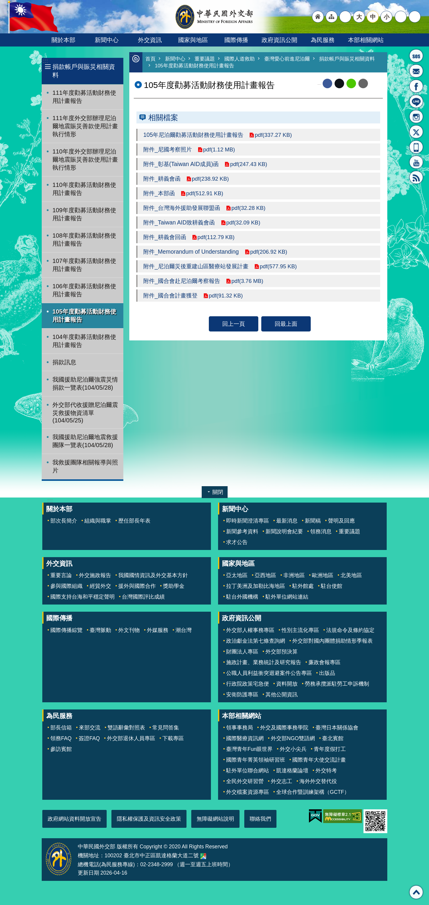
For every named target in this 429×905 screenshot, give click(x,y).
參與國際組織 (66, 586)
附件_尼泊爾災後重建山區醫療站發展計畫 (195, 266)
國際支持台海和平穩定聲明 (82, 597)
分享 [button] (401, 17)
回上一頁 (233, 323)
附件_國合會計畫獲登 (170, 295)
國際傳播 (236, 40)
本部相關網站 (366, 40)
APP (416, 147)
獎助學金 (173, 586)
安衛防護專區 (242, 695)
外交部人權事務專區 (250, 630)
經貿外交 (100, 586)
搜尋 (415, 17)
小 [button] (386, 16)
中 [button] (373, 16)
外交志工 (281, 781)
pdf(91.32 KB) (226, 295)
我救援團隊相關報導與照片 (85, 466)
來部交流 (89, 728)
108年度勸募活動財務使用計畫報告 (84, 239)
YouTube (416, 162)
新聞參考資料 (242, 531)
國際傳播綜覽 (66, 630)
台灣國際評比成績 (143, 597)
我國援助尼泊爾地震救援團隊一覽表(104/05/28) (85, 441)
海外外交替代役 (318, 781)
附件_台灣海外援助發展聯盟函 (181, 207)
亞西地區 (265, 575)
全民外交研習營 (245, 781)
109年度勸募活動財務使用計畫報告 (84, 214)
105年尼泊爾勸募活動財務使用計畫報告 (193, 134)
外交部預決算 (281, 652)
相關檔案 (163, 117)
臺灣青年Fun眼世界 (249, 749)
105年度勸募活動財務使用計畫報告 (84, 315)
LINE (416, 101)
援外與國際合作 (137, 586)
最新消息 (287, 521)
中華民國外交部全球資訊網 (214, 16)
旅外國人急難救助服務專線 (416, 55)
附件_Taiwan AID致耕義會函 (179, 222)
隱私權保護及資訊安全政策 (149, 819)
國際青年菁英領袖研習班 (255, 760)
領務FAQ (61, 738)
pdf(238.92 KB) (211, 178)
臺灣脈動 (100, 630)
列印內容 (375, 83)
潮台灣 (183, 630)
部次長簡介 (63, 521)
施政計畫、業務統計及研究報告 (263, 662)
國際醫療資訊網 (245, 738)
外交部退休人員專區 (131, 738)
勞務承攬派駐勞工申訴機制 (337, 684)
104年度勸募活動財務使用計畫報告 (84, 341)
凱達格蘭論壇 (292, 771)
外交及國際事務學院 (284, 728)
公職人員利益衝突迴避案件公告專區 (269, 673)
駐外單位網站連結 (286, 597)
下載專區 (173, 738)
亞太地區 (237, 575)
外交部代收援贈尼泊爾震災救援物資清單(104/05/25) (85, 413)
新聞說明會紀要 (284, 531)
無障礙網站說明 (215, 819)
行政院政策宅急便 (247, 684)
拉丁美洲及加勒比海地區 (255, 586)
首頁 (150, 59)
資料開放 (287, 684)
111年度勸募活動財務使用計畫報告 (84, 96)
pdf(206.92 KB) (269, 251)
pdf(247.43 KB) (249, 164)
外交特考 (326, 771)
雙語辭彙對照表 (126, 728)
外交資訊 (150, 40)
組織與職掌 (97, 521)
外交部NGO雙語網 (293, 738)
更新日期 (88, 873)
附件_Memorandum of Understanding (191, 251)
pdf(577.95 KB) (279, 266)
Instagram (416, 116)
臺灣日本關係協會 (336, 728)
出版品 (327, 673)
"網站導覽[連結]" (332, 17)
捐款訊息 (64, 362)
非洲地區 (294, 575)
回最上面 (286, 323)
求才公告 (237, 542)
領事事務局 (239, 728)
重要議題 (205, 59)
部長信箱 (416, 71)
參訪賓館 (61, 749)
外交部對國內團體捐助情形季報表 (332, 641)
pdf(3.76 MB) (248, 281)
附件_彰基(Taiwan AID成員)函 (181, 164)
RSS (416, 177)
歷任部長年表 (134, 521)
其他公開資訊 (281, 695)
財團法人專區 (242, 652)
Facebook (327, 83)
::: (45, 61)
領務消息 (321, 531)
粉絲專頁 (416, 86)
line (351, 83)
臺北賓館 (332, 738)
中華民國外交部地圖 (203, 856)
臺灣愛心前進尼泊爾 (287, 59)
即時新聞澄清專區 (247, 521)
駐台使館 (331, 586)
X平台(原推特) (416, 131)
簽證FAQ (89, 738)
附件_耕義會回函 (164, 237)
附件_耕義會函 (162, 178)
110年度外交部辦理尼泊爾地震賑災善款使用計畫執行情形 (85, 159)
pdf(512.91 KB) (205, 193)
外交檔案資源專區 (247, 792)
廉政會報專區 (324, 662)
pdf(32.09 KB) (244, 222)
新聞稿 (313, 521)
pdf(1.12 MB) (220, 149)
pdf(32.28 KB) (249, 207)
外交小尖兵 (293, 749)
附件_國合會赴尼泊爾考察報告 (181, 281)
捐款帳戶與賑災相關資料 (83, 70)
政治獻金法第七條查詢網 (255, 641)
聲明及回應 (341, 521)
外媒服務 (157, 630)
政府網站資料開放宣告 (74, 819)
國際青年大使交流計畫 (319, 760)
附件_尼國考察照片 (167, 149)
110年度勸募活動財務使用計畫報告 (84, 189)
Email (363, 83)
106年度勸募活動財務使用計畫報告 (84, 290)
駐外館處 (303, 586)
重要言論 (61, 575)
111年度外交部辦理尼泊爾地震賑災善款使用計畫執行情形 (85, 126)
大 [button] (359, 16)
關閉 (217, 492)
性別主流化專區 (300, 630)
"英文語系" (345, 17)
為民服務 (323, 40)
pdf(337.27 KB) (274, 134)
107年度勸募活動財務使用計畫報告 (84, 265)
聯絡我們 (260, 819)
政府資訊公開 (279, 40)
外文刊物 (129, 630)
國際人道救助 (239, 59)
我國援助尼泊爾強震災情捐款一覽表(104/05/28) (85, 383)
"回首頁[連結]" (318, 17)
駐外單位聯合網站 (247, 771)
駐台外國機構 (242, 597)
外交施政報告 (95, 575)
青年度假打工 (330, 749)
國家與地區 (193, 40)
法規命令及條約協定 (350, 630)
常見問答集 (165, 728)
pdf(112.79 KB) (217, 237)
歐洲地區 (322, 575)
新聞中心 (107, 40)
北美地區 (351, 575)
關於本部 (63, 40)
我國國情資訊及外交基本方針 (153, 575)
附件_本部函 (159, 193)
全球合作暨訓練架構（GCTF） (312, 792)
